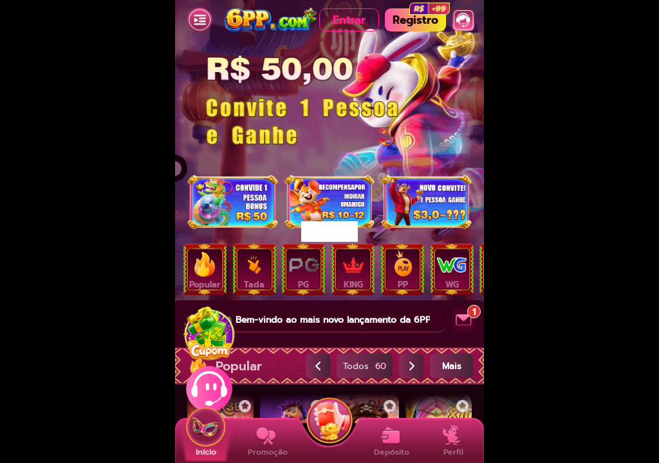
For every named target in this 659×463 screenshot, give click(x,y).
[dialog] (329, 231)
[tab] (205, 269)
